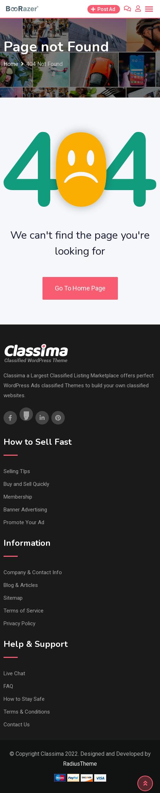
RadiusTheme (80, 763)
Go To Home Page (80, 288)
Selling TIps (17, 471)
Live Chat (14, 673)
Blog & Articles (21, 585)
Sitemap (13, 598)
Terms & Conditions (27, 712)
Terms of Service (24, 611)
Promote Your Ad (24, 522)
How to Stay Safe (24, 699)
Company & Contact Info (33, 572)
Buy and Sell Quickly (26, 484)
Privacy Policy (19, 623)
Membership (18, 497)
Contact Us (17, 724)
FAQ (8, 686)
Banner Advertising (25, 509)
